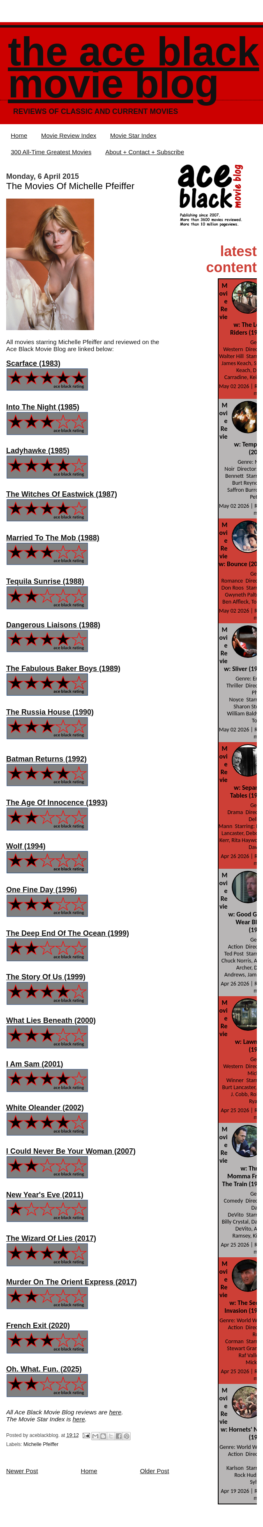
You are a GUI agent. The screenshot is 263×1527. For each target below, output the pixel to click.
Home (19, 135)
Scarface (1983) (33, 363)
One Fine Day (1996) (41, 890)
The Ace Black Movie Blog (133, 67)
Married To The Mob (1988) (52, 538)
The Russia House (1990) (50, 712)
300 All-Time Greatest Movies (51, 151)
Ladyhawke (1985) (37, 451)
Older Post (154, 1470)
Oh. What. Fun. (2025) (44, 1369)
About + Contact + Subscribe (144, 151)
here (115, 1412)
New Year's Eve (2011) (44, 1195)
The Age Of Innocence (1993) (56, 802)
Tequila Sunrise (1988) (45, 581)
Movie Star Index (133, 135)
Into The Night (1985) (42, 407)
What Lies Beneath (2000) (51, 1020)
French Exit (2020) (38, 1325)
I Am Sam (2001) (34, 1064)
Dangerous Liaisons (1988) (53, 625)
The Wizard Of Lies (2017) (51, 1238)
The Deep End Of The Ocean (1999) (67, 933)
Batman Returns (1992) (46, 759)
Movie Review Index (68, 135)
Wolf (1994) (26, 846)
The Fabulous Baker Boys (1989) (63, 668)
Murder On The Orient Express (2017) (71, 1282)
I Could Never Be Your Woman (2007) (71, 1151)
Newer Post (22, 1470)
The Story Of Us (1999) (45, 977)
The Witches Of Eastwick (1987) (61, 494)
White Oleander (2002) (45, 1108)
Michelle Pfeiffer (40, 1444)
